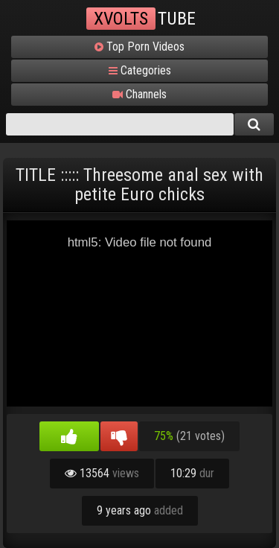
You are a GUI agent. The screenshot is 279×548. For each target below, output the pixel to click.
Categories (140, 70)
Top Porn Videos (139, 46)
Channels (139, 94)
